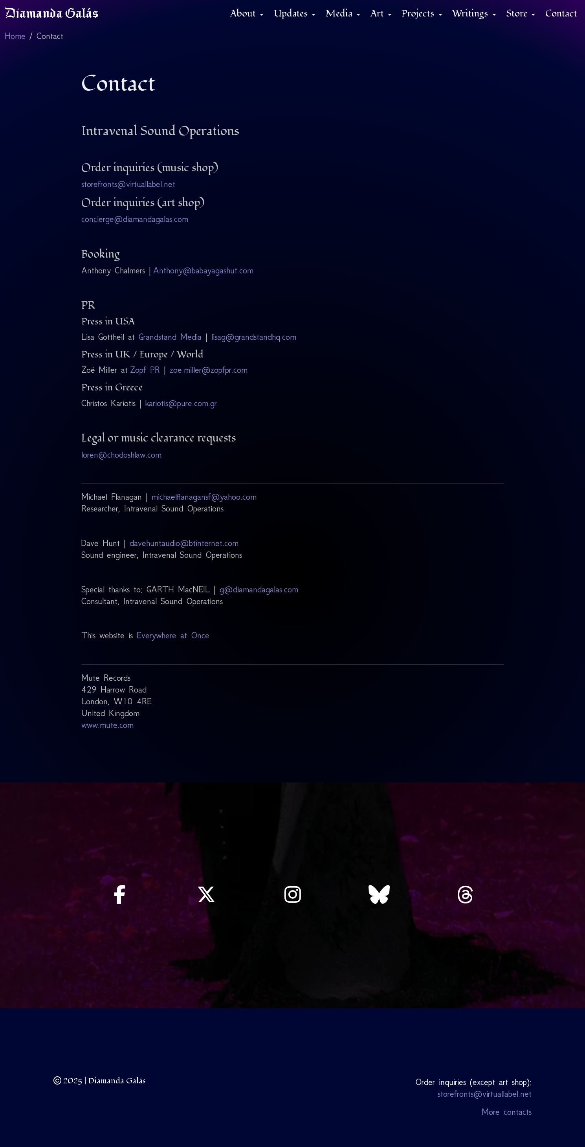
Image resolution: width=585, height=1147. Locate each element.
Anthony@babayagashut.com (203, 270)
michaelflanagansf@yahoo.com (204, 496)
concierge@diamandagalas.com (134, 219)
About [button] (244, 13)
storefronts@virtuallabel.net (128, 184)
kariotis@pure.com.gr (181, 403)
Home (15, 36)
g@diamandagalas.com (259, 589)
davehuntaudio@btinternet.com (184, 543)
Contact (561, 13)
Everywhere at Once (173, 635)
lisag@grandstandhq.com (253, 337)
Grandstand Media (170, 337)
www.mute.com (107, 725)
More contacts (507, 1112)
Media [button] (340, 13)
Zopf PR (145, 370)
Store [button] (518, 13)
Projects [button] (419, 13)
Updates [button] (292, 13)
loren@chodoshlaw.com (121, 454)
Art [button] (378, 13)
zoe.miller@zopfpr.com (209, 370)
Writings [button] (471, 13)
